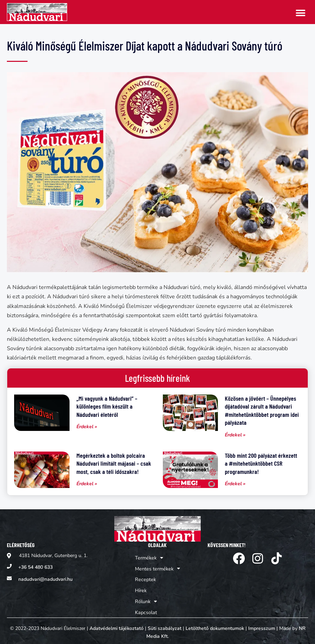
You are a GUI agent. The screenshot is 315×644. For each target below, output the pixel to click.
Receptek (145, 578)
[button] (300, 13)
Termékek (149, 557)
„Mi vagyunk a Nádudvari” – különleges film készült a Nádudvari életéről (106, 406)
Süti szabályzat (164, 625)
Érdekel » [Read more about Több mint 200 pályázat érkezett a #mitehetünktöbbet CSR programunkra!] (235, 483)
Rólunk (146, 598)
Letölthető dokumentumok (215, 625)
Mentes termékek (157, 568)
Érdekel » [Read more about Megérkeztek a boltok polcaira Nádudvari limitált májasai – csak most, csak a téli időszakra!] (86, 483)
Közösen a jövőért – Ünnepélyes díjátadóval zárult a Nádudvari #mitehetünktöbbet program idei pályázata (262, 410)
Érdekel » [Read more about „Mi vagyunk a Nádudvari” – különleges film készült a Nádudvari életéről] (86, 426)
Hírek (141, 588)
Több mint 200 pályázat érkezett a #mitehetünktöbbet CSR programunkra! (261, 463)
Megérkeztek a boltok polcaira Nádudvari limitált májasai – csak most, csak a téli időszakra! (113, 463)
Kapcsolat (146, 609)
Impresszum (261, 625)
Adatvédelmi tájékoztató (117, 625)
